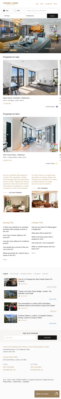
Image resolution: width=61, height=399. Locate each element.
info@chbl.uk (9, 370)
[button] (37, 4)
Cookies (27, 387)
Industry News (51, 287)
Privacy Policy (7, 382)
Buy (37, 4)
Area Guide (52, 299)
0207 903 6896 (8, 367)
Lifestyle (53, 311)
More (55, 4)
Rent (41, 4)
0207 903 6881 (36, 367)
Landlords (48, 4)
